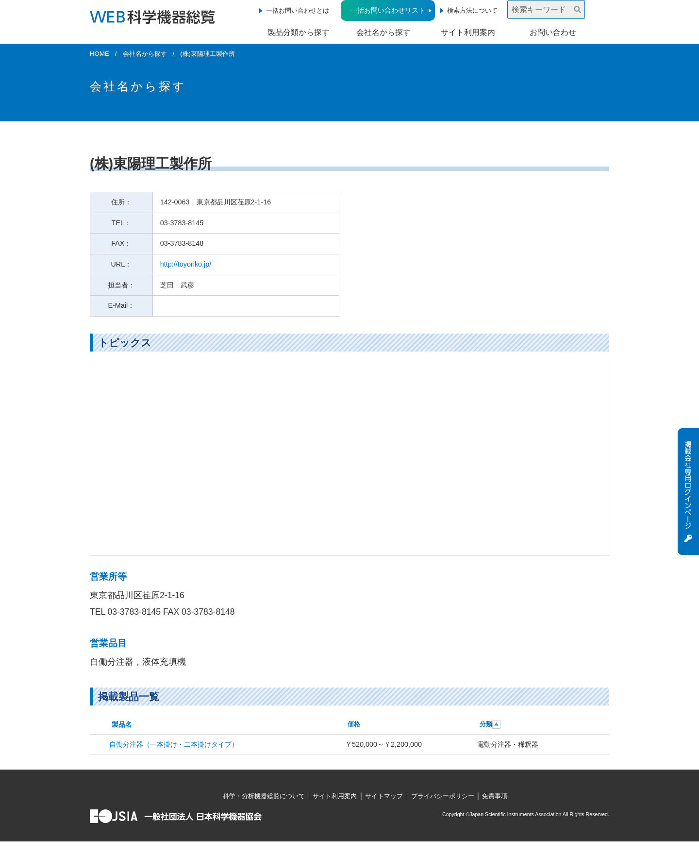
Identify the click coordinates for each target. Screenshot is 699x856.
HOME (99, 53)
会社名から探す (383, 32)
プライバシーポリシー (442, 796)
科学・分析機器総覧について (264, 796)
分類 (486, 724)
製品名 (122, 724)
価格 (354, 724)
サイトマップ (384, 796)
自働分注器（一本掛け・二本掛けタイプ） (173, 744)
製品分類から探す (298, 32)
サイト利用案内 (468, 32)
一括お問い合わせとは (297, 10)
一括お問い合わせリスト (387, 10)
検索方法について (472, 10)
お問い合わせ (553, 32)
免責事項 (494, 796)
